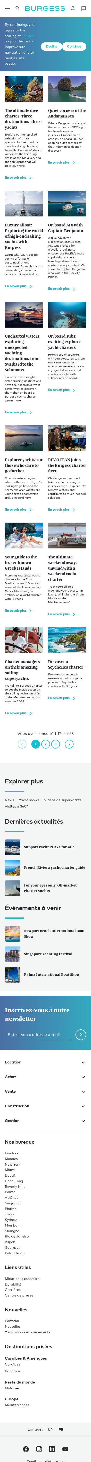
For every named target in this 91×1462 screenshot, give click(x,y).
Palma (10, 1192)
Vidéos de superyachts (62, 800)
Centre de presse (19, 1295)
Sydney (11, 1220)
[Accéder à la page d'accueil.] (45, 8)
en (51, 1429)
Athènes (11, 1197)
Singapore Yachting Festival (38, 954)
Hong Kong (14, 1181)
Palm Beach (15, 1253)
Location (45, 1062)
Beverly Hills (15, 1186)
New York (12, 1164)
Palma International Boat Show (42, 975)
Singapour (13, 1203)
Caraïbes (12, 1364)
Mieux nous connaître (22, 1279)
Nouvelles (13, 1326)
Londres (11, 1153)
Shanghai (12, 1231)
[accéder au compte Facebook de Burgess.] (26, 1450)
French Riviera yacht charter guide (45, 868)
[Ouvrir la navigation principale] (7, 8)
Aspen (10, 1242)
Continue (74, 46)
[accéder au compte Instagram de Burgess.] (39, 1450)
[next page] (69, 744)
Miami (10, 1170)
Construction (45, 1105)
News (9, 800)
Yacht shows (29, 800)
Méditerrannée (17, 1405)
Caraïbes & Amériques (26, 1358)
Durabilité (13, 1284)
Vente (45, 1091)
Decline (51, 46)
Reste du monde (20, 1382)
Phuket (10, 1209)
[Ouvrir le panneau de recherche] (17, 8)
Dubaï (10, 1175)
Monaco (11, 1159)
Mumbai (11, 1225)
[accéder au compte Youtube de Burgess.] (65, 1450)
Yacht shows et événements (27, 1332)
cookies (28, 36)
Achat (45, 1076)
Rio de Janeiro (17, 1236)
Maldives (12, 1388)
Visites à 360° (16, 806)
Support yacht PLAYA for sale (39, 847)
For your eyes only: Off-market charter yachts (41, 888)
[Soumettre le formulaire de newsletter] (80, 1034)
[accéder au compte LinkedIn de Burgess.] (52, 1450)
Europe (11, 1398)
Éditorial (12, 1321)
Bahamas (13, 1371)
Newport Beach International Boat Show (45, 934)
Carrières (13, 1289)
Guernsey (12, 1247)
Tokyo (9, 1214)
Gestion (45, 1120)
